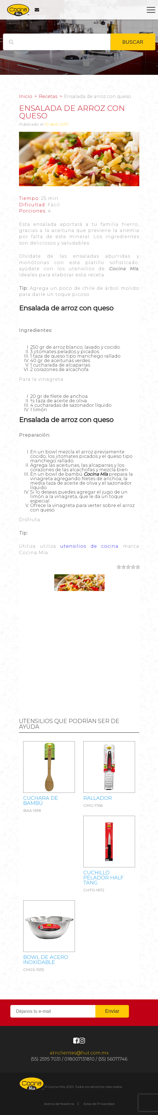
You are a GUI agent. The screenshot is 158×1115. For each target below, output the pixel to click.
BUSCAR (132, 42)
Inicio (25, 96)
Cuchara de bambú (40, 801)
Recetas (48, 96)
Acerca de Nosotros (59, 1104)
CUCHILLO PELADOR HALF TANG (103, 877)
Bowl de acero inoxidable (45, 960)
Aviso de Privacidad (98, 1104)
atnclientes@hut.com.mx (79, 1053)
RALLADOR (97, 798)
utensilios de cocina (89, 546)
